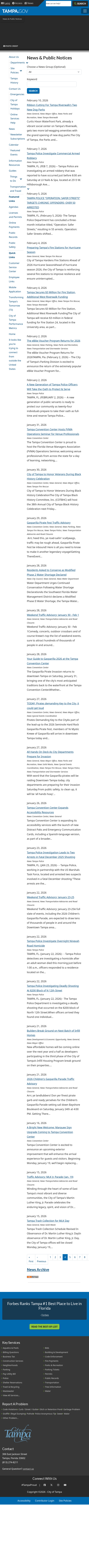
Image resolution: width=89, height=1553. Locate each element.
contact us (28, 1468)
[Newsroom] (28, 3)
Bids (47, 1348)
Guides (12, 170)
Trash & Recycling (11, 1386)
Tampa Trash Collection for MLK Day (48, 1220)
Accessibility (23, 1500)
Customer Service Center (14, 267)
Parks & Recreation (54, 1365)
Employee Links (14, 279)
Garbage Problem (71, 1409)
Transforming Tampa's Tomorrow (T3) (16, 303)
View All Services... (11, 1395)
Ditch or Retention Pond (51, 1409)
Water (48, 1391)
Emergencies (17, 94)
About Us (14, 57)
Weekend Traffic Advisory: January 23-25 (50, 897)
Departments (17, 62)
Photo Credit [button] (10, 46)
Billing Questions (11, 1352)
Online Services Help (14, 118)
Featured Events (15, 152)
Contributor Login (44, 1500)
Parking (6, 1369)
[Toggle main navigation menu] (85, 11)
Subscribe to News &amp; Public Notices (32, 1277)
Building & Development (56, 1352)
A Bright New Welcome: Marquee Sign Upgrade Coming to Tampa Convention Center (50, 1132)
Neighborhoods (10, 1365)
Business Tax (9, 1356)
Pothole (30, 1413)
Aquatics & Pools (10, 1348)
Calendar (14, 144)
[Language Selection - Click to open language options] (5, 3)
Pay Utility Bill (9, 1373)
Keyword (32, 79)
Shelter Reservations (12, 1382)
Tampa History (14, 80)
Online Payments (14, 225)
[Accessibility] (17, 3)
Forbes (45, 1315)
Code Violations (10, 1409)
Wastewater (8, 1391)
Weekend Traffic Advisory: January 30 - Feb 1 (53, 615)
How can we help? (53, 3)
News (12, 128)
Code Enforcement (54, 1356)
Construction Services (13, 1361)
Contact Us (14, 88)
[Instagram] (58, 1485)
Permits (48, 1373)
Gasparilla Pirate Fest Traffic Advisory (49, 522)
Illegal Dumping (18, 1413)
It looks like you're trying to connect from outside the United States (15, 354)
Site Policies (15, 70)
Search (33, 90)
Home (12, 334)
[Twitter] (51, 1485)
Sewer (60, 1413)
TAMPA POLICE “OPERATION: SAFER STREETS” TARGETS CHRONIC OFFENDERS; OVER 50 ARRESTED (53, 202)
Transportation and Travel (16, 188)
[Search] (80, 3)
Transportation (52, 1382)
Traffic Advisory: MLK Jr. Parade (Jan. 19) (50, 1177)
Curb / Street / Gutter (29, 1409)
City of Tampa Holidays (15, 104)
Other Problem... (10, 1418)
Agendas (13, 206)
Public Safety (12, 245)
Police (5, 1378)
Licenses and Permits (15, 215)
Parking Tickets (52, 1369)
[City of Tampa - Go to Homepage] (15, 11)
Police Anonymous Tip (45, 1413)
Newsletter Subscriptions (17, 136)
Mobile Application (15, 289)
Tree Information (53, 1386)
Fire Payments (51, 1361)
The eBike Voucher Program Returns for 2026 (53, 340)
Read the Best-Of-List (44, 1326)
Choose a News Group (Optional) (46, 66)
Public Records (13, 235)
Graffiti (6, 1413)
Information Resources (15, 163)
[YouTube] (65, 1485)
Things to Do (13, 178)
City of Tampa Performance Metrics (16, 322)
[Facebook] (44, 1485)
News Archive (38, 1269)
